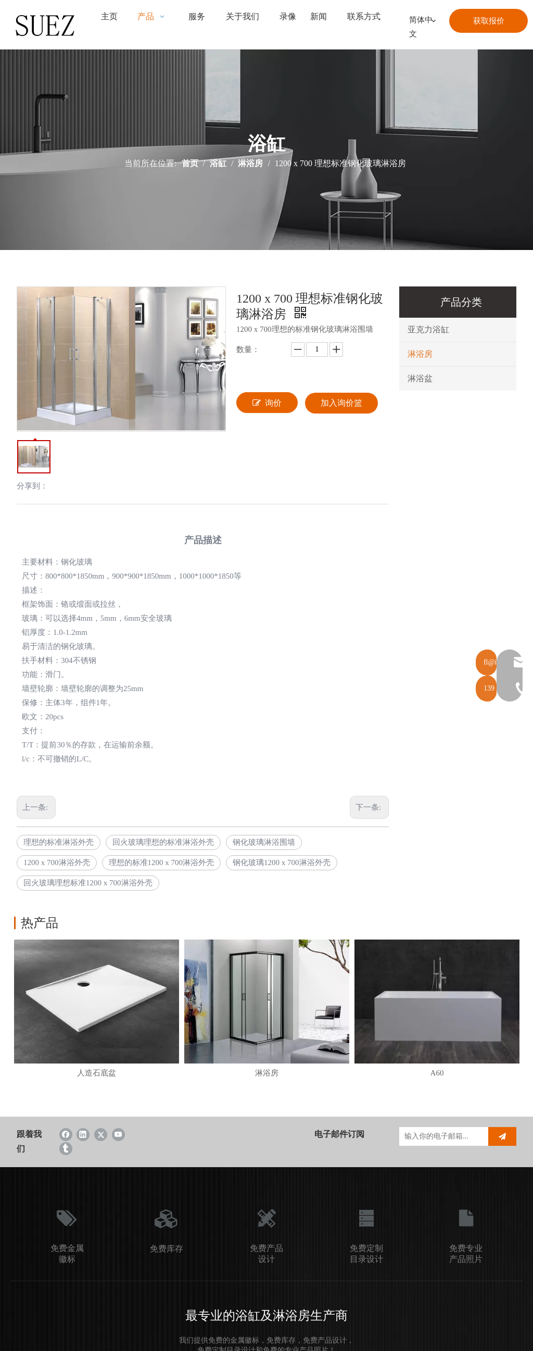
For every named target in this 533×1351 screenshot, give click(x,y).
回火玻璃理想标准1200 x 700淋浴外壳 (88, 883)
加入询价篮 (341, 402)
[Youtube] (118, 1134)
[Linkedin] (83, 1134)
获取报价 (488, 21)
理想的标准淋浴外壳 (58, 842)
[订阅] (502, 1136)
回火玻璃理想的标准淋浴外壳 (163, 842)
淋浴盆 (420, 378)
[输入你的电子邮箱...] (441, 1136)
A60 (437, 1073)
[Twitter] (100, 1134)
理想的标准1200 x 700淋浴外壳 (161, 862)
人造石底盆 (96, 1073)
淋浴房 (420, 353)
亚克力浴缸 (428, 329)
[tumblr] (65, 1148)
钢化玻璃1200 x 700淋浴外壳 (282, 862)
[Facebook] (65, 1134)
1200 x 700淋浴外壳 (56, 862)
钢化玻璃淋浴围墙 (264, 842)
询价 (267, 402)
